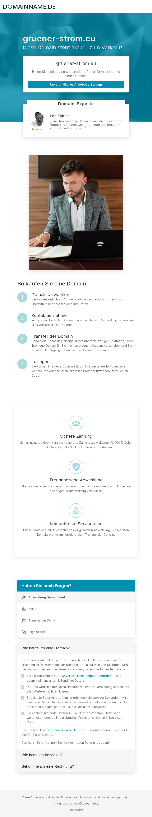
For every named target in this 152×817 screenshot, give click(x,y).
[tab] (76, 597)
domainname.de (65, 730)
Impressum (76, 809)
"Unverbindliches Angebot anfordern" (87, 676)
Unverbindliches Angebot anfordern (76, 84)
